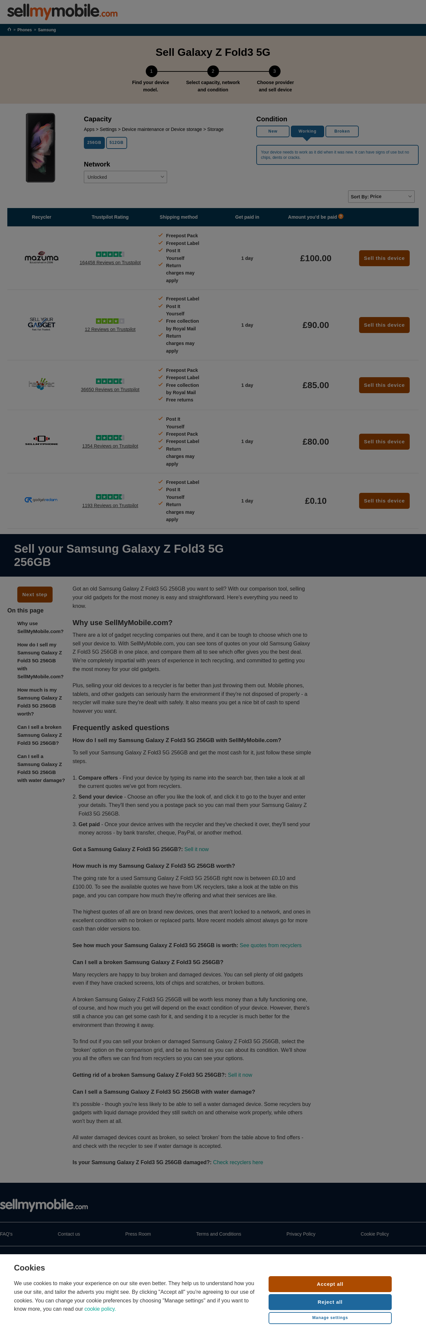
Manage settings (330, 1317)
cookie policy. (100, 1309)
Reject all (330, 1302)
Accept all (330, 1284)
